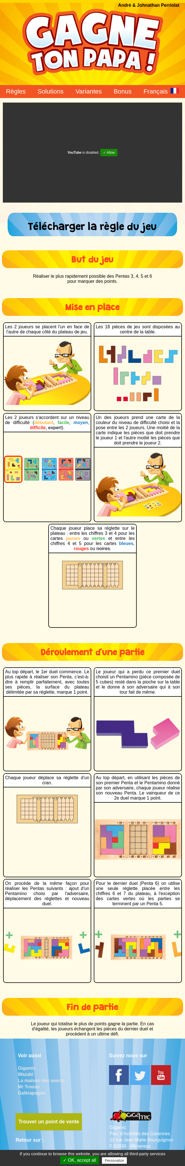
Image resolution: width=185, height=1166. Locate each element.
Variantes (88, 91)
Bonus (123, 91)
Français (161, 91)
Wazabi (25, 1074)
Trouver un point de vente (48, 1121)
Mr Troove (28, 1086)
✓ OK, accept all (79, 1160)
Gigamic (27, 1068)
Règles (16, 91)
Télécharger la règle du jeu (92, 224)
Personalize (114, 1160)
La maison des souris (41, 1080)
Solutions (51, 91)
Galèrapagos (31, 1093)
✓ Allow (109, 153)
